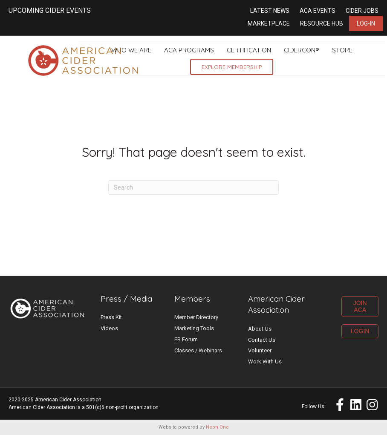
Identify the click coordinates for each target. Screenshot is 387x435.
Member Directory (196, 317)
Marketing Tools (194, 328)
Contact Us (261, 340)
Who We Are (131, 50)
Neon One (217, 427)
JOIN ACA (360, 307)
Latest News (269, 10)
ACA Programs (189, 50)
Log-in (366, 23)
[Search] (193, 187)
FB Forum (186, 339)
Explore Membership (232, 66)
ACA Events (317, 10)
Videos (109, 328)
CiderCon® (301, 50)
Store (342, 50)
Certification (249, 50)
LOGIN (360, 331)
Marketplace (269, 23)
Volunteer (259, 350)
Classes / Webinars (198, 350)
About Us (259, 329)
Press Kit (111, 317)
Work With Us (265, 361)
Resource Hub (321, 23)
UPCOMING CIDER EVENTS (50, 10)
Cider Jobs (362, 10)
